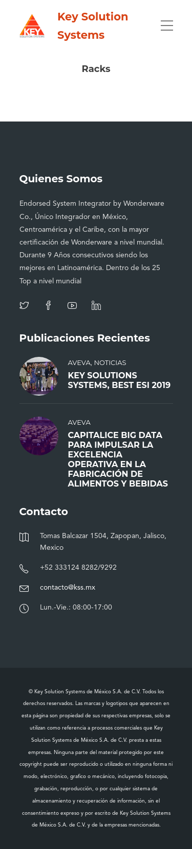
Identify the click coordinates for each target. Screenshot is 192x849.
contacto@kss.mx (67, 587)
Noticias (110, 362)
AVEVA (79, 362)
